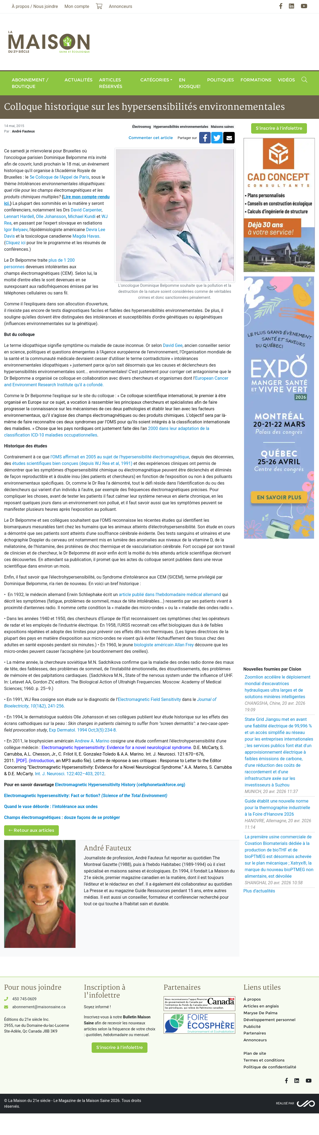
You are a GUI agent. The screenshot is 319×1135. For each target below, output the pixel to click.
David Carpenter (86, 210)
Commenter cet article (151, 137)
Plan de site (254, 1053)
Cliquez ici (15, 242)
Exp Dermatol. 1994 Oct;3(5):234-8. (83, 730)
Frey (189, 644)
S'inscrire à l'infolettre (279, 128)
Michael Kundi (82, 216)
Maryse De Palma (260, 1012)
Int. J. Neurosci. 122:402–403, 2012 (70, 773)
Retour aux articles (31, 830)
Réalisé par (285, 1103)
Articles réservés (110, 83)
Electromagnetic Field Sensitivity (149, 699)
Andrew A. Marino (93, 741)
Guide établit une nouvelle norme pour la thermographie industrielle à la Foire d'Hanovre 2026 (277, 807)
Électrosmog (141, 127)
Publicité (252, 1026)
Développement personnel (269, 1019)
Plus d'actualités (259, 891)
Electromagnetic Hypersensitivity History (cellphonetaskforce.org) (120, 784)
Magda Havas (85, 236)
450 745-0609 (24, 999)
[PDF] (21, 760)
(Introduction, (42, 760)
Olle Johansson (51, 216)
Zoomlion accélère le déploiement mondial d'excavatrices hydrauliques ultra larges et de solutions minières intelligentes (278, 686)
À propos (252, 999)
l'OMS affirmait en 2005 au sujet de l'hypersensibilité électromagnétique (120, 456)
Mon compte (77, 6)
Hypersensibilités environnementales (180, 127)
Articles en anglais (261, 1006)
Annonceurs (255, 1039)
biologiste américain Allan (159, 644)
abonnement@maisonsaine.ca (38, 1007)
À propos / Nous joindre (35, 6)
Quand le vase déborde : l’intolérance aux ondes (51, 806)
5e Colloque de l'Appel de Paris (59, 177)
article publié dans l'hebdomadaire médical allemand (169, 594)
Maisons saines (222, 127)
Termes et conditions (264, 1060)
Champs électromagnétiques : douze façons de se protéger (62, 817)
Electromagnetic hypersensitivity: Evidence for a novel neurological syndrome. (117, 747)
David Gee (172, 345)
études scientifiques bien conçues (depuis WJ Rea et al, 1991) (73, 463)
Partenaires (254, 1033)
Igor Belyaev (16, 229)
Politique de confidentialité (269, 1067)
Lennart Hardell (19, 216)
